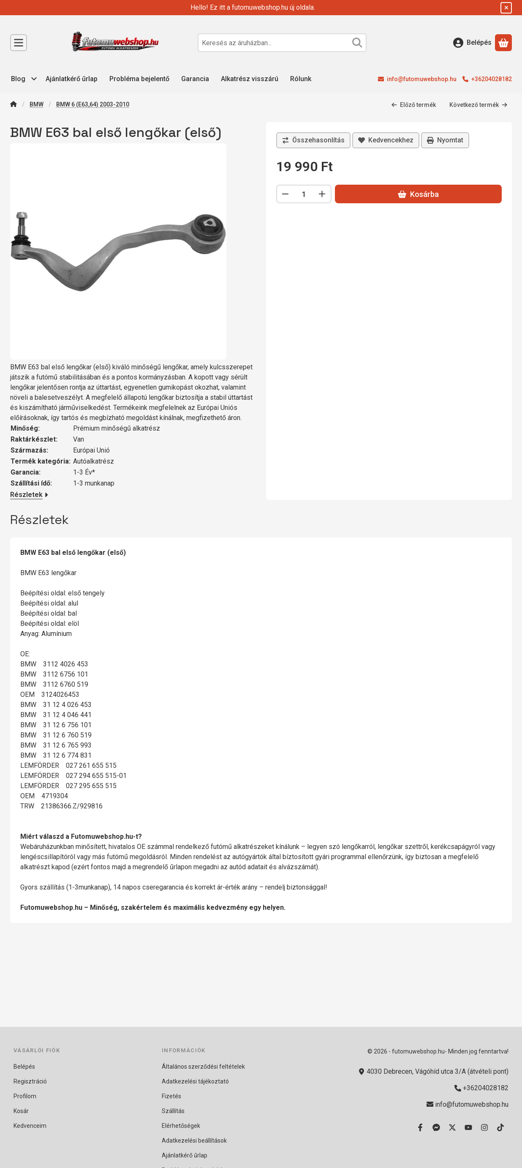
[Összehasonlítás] (313, 140)
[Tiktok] (500, 1127)
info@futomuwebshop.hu (422, 79)
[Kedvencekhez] (385, 140)
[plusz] (322, 194)
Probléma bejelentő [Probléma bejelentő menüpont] (139, 79)
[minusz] (285, 194)
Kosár (21, 1111)
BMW (37, 104)
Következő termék (478, 104)
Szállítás (173, 1111)
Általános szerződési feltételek (203, 1066)
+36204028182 (491, 79)
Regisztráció (30, 1081)
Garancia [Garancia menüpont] (195, 79)
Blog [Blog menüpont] (18, 79)
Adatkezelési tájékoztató (195, 1081)
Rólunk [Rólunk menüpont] (300, 79)
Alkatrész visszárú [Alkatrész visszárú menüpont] (249, 79)
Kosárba (418, 194)
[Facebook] (420, 1127)
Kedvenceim (30, 1125)
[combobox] (282, 42)
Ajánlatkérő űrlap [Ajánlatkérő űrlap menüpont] (72, 79)
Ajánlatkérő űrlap (184, 1155)
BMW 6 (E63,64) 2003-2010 (92, 104)
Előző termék (413, 104)
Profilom (25, 1096)
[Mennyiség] (304, 194)
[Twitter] (452, 1127)
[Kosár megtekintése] (503, 42)
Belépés (24, 1066)
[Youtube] (468, 1127)
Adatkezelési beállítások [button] (194, 1140)
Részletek (29, 495)
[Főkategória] (13, 105)
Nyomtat (445, 140)
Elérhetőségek (181, 1125)
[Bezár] (506, 8)
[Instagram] (484, 1127)
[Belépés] (472, 42)
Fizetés (171, 1096)
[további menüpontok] (34, 79)
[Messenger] (436, 1127)
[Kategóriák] (18, 42)
